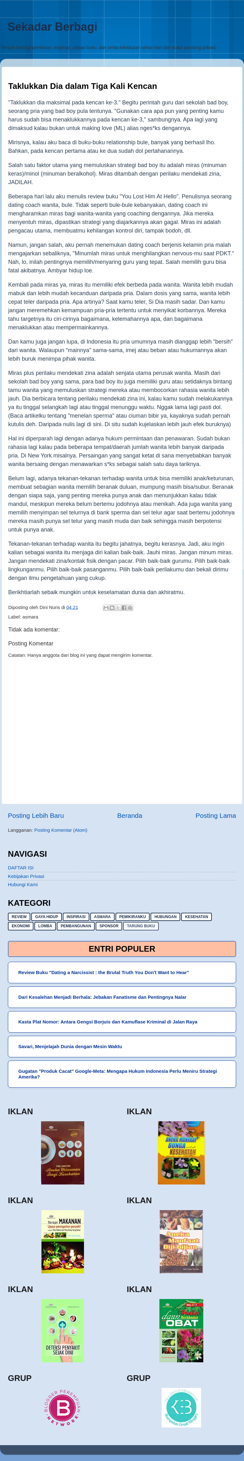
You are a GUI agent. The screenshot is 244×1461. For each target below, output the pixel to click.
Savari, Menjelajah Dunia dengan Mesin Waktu (70, 1046)
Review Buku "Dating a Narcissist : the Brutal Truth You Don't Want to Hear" (103, 972)
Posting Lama (216, 815)
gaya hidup (46, 917)
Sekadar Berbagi (52, 26)
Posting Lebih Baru (36, 815)
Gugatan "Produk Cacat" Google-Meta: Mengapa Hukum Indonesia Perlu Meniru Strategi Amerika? (117, 1073)
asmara (30, 616)
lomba (45, 926)
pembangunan (76, 926)
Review (19, 917)
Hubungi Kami (23, 884)
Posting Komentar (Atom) (60, 830)
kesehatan (196, 917)
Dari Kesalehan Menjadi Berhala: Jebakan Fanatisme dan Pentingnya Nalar (102, 997)
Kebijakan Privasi (26, 876)
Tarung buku (141, 926)
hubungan (165, 917)
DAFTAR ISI (20, 867)
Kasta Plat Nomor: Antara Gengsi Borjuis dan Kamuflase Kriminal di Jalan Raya (107, 1021)
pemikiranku (132, 917)
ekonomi (21, 926)
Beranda (129, 815)
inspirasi (76, 917)
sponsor (108, 926)
